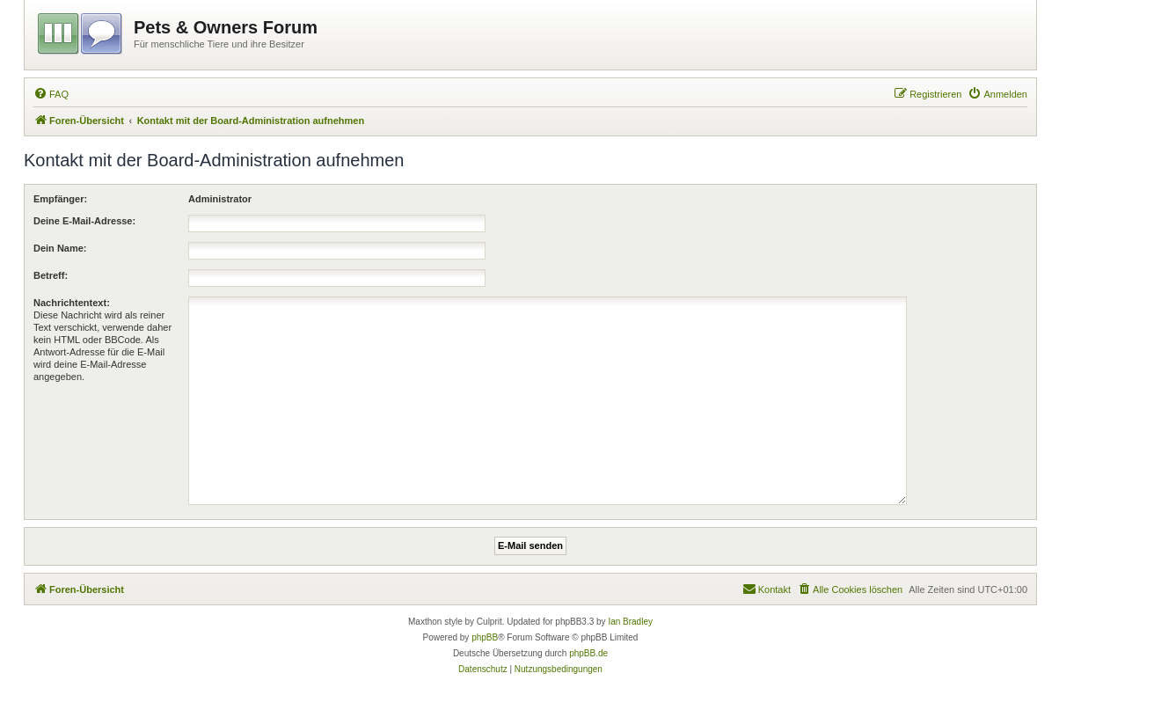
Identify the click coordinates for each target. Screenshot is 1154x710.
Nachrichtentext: (71, 302)
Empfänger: (60, 199)
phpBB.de (588, 653)
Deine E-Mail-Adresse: (84, 221)
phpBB (484, 637)
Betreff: (50, 275)
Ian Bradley (630, 621)
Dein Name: (60, 248)
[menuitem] (51, 94)
